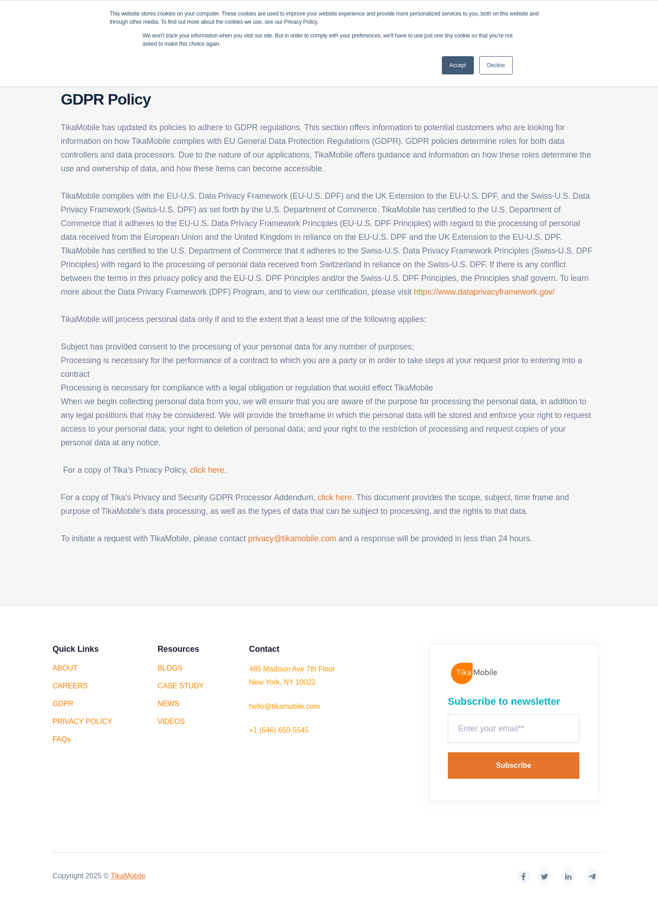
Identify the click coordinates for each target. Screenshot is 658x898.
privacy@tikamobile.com (293, 538)
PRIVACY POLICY (82, 721)
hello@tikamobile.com (284, 706)
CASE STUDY (181, 686)
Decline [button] (496, 65)
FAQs (62, 739)
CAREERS (70, 686)
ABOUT (65, 668)
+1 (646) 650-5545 (278, 730)
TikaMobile (128, 876)
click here (207, 470)
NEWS (169, 704)
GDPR (63, 704)
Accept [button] (458, 65)
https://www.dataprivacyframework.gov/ (484, 291)
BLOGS (170, 668)
